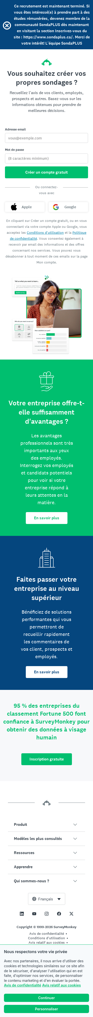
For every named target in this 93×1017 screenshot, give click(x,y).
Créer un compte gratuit (46, 172)
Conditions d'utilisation (45, 232)
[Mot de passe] (46, 158)
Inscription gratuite (47, 759)
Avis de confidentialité (22, 985)
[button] (46, 825)
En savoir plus (46, 518)
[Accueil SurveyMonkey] (47, 60)
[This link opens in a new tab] (22, 914)
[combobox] (46, 899)
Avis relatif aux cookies (61, 985)
